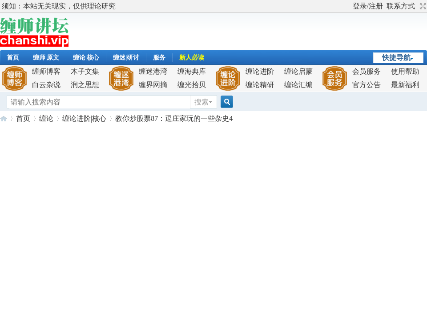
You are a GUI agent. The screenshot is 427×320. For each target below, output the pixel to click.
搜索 (201, 102)
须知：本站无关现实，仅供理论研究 (59, 6)
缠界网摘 (153, 84)
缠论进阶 (260, 71)
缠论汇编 (298, 84)
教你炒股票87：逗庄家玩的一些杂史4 (174, 118)
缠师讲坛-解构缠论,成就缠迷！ (3, 118)
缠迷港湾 (153, 71)
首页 (13, 57)
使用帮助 (405, 71)
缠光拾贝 (191, 84)
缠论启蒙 (298, 71)
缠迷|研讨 (126, 57)
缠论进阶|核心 (84, 118)
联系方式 (401, 6)
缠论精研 (260, 84)
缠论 (46, 118)
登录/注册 (368, 6)
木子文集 (85, 71)
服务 (159, 57)
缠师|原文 (46, 57)
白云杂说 (46, 84)
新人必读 (191, 57)
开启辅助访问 (348, 6)
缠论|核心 (86, 57)
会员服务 (366, 71)
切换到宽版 (422, 6)
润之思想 (85, 84)
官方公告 (366, 84)
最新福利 (405, 84)
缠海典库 (191, 71)
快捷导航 (396, 57)
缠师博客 (46, 71)
